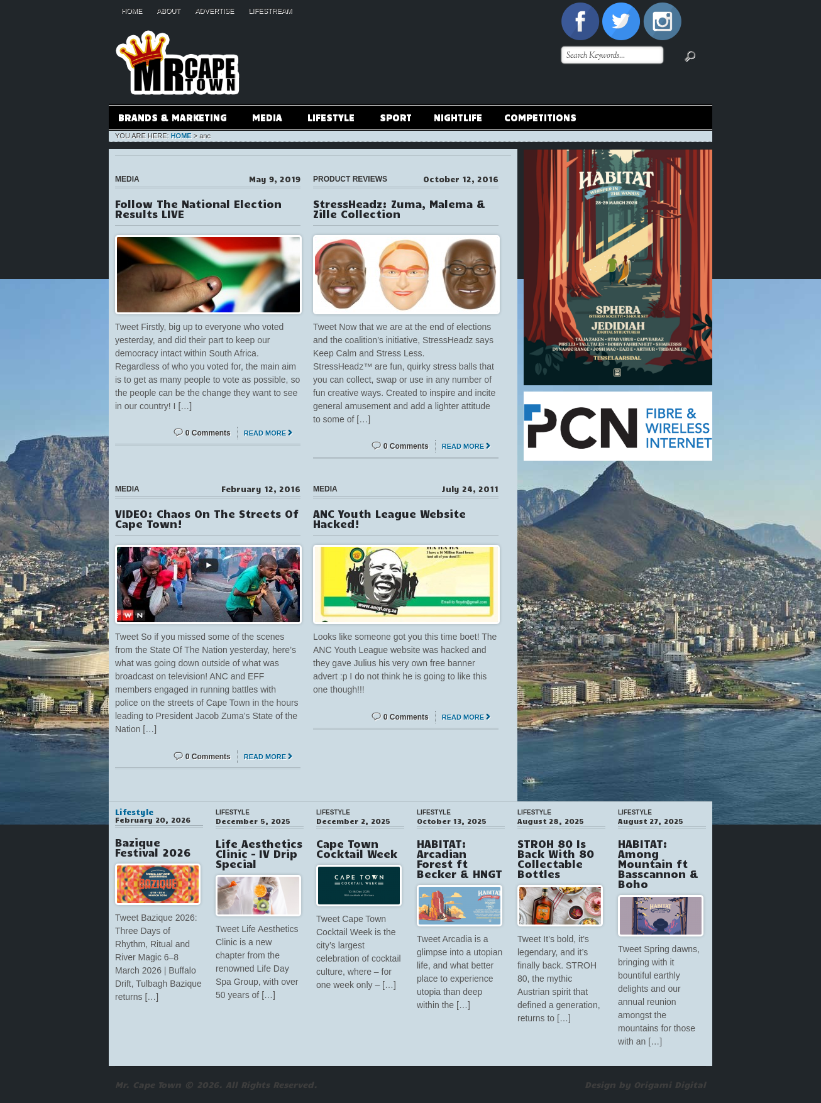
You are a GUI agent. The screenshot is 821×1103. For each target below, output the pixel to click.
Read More (265, 433)
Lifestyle (330, 119)
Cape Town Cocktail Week (356, 848)
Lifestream (270, 10)
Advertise (214, 10)
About (168, 10)
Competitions (540, 117)
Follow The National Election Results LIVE (198, 208)
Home (131, 10)
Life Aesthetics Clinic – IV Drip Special (259, 853)
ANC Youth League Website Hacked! (389, 518)
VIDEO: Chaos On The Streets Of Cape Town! (207, 518)
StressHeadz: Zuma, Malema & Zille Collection (399, 208)
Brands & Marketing (172, 119)
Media (267, 119)
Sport (396, 117)
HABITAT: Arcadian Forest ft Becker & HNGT (459, 858)
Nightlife (458, 117)
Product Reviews (350, 179)
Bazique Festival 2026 (152, 847)
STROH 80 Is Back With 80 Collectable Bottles (555, 858)
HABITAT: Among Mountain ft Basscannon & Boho (658, 863)
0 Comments (208, 433)
